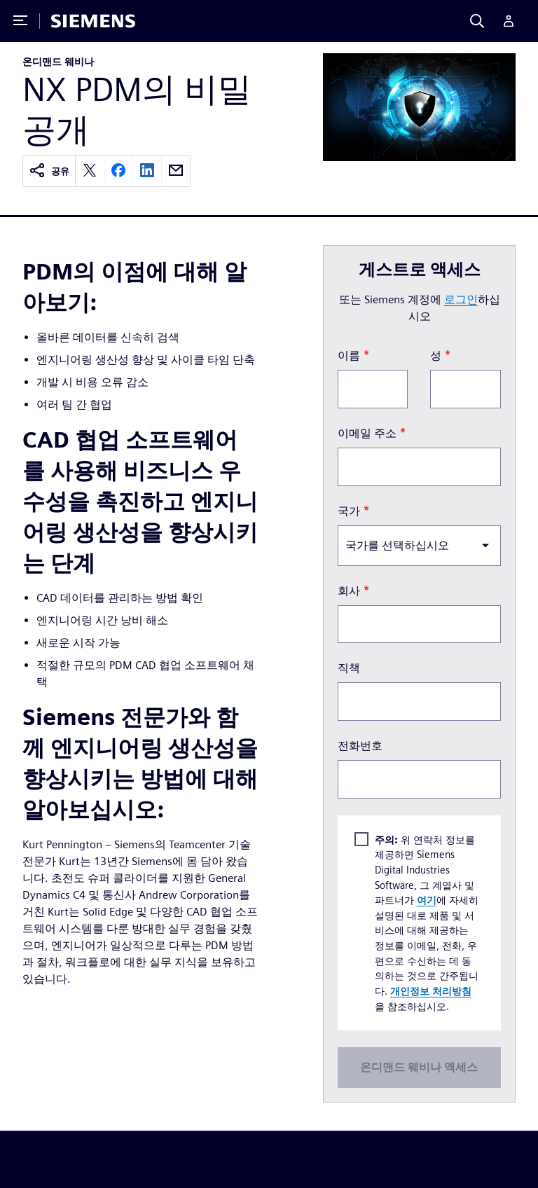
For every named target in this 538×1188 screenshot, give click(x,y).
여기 (426, 900)
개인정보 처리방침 (430, 991)
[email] (176, 171)
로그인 (461, 299)
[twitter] (90, 171)
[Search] (477, 21)
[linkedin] (147, 171)
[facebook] (118, 171)
